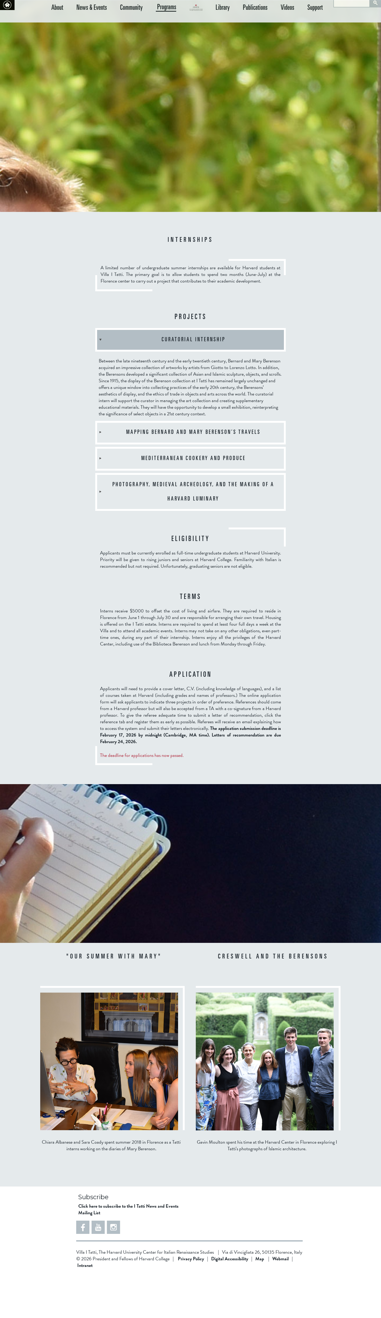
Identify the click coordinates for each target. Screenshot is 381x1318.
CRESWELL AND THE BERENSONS (273, 999)
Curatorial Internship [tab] (161, 382)
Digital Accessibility (229, 1301)
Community (121, 19)
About (57, 19)
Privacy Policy (191, 1301)
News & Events (86, 19)
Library (244, 19)
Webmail (280, 1301)
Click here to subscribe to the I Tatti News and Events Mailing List (128, 1251)
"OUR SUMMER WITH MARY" (114, 999)
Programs (150, 19)
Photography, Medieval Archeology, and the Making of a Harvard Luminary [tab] (186, 534)
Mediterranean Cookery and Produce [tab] (172, 501)
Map (259, 1301)
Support (320, 19)
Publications (271, 19)
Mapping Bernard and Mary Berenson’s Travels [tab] (179, 475)
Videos (298, 19)
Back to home (7, 5)
